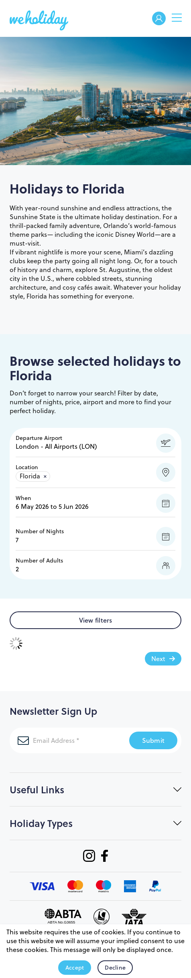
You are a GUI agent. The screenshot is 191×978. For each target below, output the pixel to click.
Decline (115, 968)
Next (158, 658)
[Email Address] (69, 740)
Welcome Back (159, 19)
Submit (153, 740)
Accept (74, 968)
